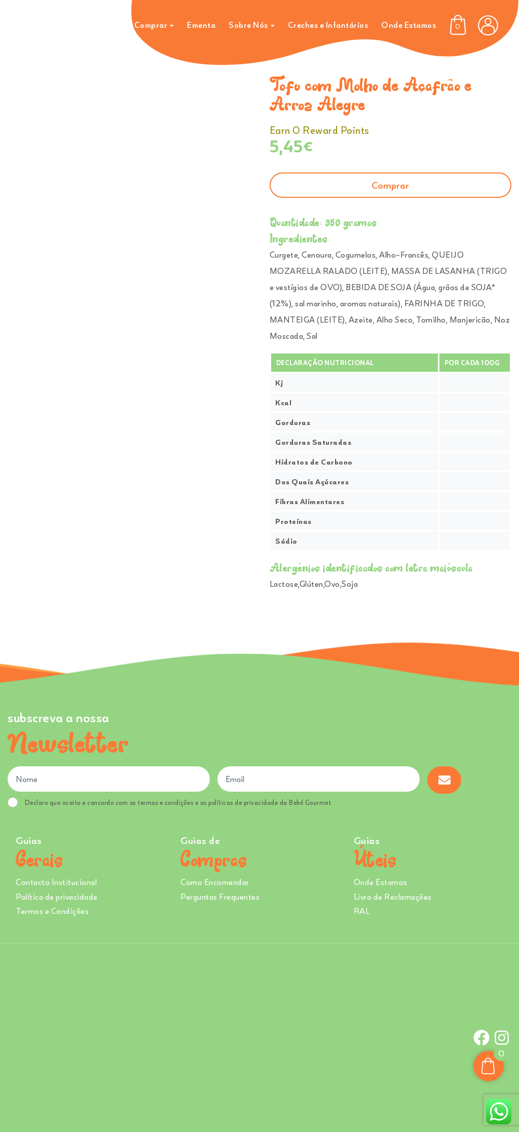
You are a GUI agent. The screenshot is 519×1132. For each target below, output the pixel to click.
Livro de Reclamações (393, 897)
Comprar (151, 25)
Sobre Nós (248, 25)
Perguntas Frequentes (220, 897)
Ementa (201, 25)
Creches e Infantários (328, 25)
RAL (362, 911)
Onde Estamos (408, 25)
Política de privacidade (57, 897)
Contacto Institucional (56, 882)
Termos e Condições (52, 911)
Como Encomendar (214, 882)
